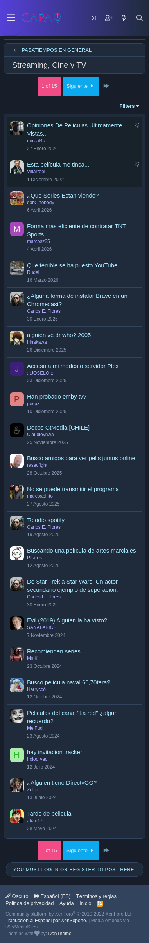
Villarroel (36, 171)
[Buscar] (139, 18)
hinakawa (37, 342)
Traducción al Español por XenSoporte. (46, 920)
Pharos (34, 557)
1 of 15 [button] (49, 86)
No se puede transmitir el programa (73, 489)
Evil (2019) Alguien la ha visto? (67, 620)
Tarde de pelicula (49, 813)
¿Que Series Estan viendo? (63, 195)
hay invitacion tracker (54, 752)
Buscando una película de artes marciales (81, 550)
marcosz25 (38, 241)
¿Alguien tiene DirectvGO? (62, 782)
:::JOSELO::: (40, 373)
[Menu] (11, 18)
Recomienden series (54, 651)
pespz (33, 403)
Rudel (33, 272)
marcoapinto (40, 496)
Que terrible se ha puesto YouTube (72, 265)
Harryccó (36, 689)
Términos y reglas (96, 896)
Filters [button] (127, 106)
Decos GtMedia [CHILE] (58, 427)
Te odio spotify (46, 520)
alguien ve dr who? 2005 (59, 335)
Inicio (85, 903)
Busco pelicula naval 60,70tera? (68, 682)
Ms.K (32, 658)
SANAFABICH (42, 627)
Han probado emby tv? (56, 396)
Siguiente (81, 86)
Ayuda (66, 903)
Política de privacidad (29, 903)
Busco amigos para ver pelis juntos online (81, 458)
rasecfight (37, 465)
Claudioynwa (40, 434)
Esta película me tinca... (58, 164)
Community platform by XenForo (69, 914)
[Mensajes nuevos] (124, 18)
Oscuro (17, 896)
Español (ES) (52, 896)
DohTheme (59, 933)
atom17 (35, 820)
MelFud (35, 728)
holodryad (37, 759)
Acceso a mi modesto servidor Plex (72, 366)
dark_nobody (40, 202)
